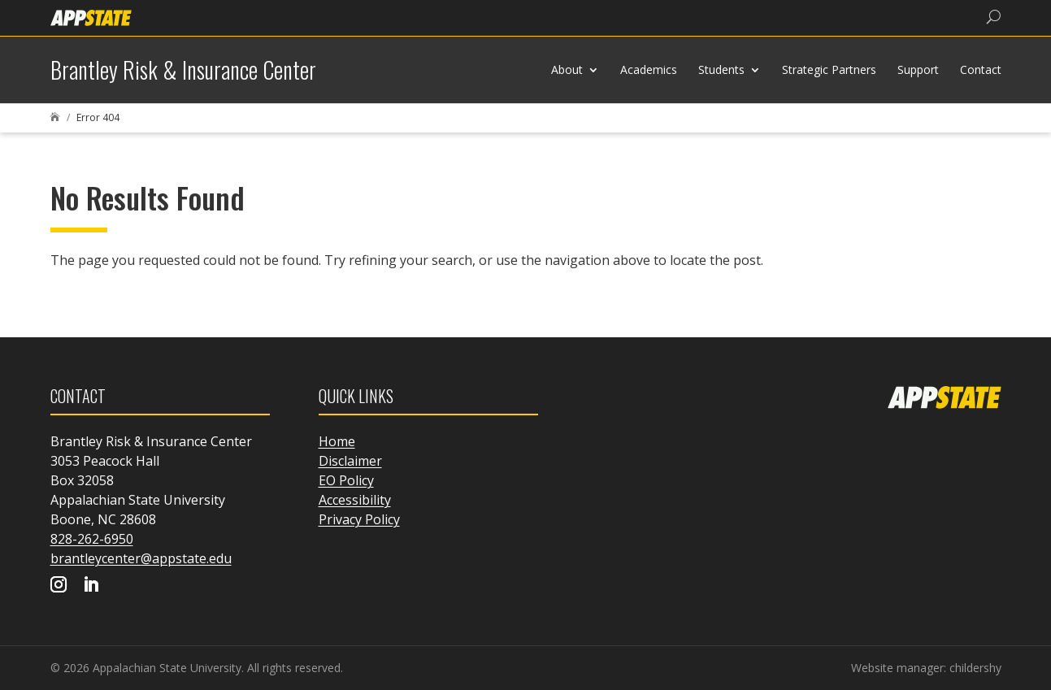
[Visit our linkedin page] (91, 586)
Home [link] (337, 441)
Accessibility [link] (355, 500)
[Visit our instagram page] (58, 586)
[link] (91, 17)
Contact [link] (980, 69)
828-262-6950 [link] (91, 539)
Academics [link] (648, 69)
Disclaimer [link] (350, 461)
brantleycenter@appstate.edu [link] (141, 558)
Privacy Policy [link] (359, 519)
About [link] (567, 69)
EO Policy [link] (346, 480)
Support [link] (918, 69)
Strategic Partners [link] (829, 69)
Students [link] (721, 69)
